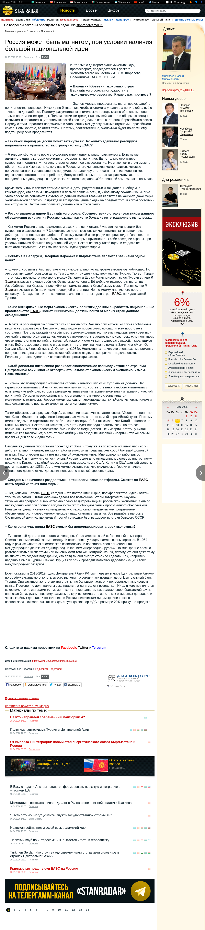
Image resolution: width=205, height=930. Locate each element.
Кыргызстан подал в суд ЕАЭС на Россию (44, 868)
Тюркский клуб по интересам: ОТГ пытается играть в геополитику (59, 840)
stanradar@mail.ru (90, 25)
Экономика (22, 19)
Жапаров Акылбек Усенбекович (187, 108)
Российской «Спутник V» (182, 359)
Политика (7, 19)
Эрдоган (11, 289)
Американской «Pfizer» (181, 367)
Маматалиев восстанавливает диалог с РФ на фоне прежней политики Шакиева (71, 803)
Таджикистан (80, 2)
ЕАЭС (45, 57)
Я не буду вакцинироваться (184, 376)
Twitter (83, 647)
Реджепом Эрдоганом (48, 669)
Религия (52, 19)
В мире (155, 2)
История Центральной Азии (152, 19)
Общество (38, 19)
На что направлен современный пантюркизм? (47, 717)
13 (80, 909)
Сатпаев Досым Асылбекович (187, 154)
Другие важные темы (189, 19)
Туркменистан (102, 2)
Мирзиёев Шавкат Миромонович (173, 77)
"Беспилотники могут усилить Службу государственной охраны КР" (61, 815)
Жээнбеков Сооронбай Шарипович (186, 131)
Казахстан (40, 2)
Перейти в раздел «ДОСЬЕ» (178, 90)
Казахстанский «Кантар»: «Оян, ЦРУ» (53, 762)
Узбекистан (124, 2)
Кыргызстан (60, 2)
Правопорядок (91, 19)
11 (66, 909)
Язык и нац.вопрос (116, 19)
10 (59, 909)
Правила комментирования (22, 698)
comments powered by (27, 706)
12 (73, 909)
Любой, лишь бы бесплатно (184, 372)
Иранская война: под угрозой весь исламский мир (48, 827)
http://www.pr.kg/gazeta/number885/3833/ (54, 661)
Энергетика (34, 749)
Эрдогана (12, 281)
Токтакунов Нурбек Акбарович (190, 187)
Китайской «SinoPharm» (181, 363)
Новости (33, 31)
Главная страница (15, 31)
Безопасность (69, 19)
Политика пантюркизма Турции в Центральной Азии (49, 729)
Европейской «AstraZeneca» (176, 354)
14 (87, 909)
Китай (141, 2)
